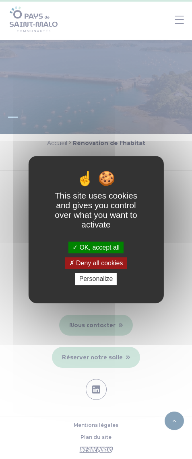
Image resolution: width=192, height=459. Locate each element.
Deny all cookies (96, 263)
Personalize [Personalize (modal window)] (96, 279)
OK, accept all (96, 247)
